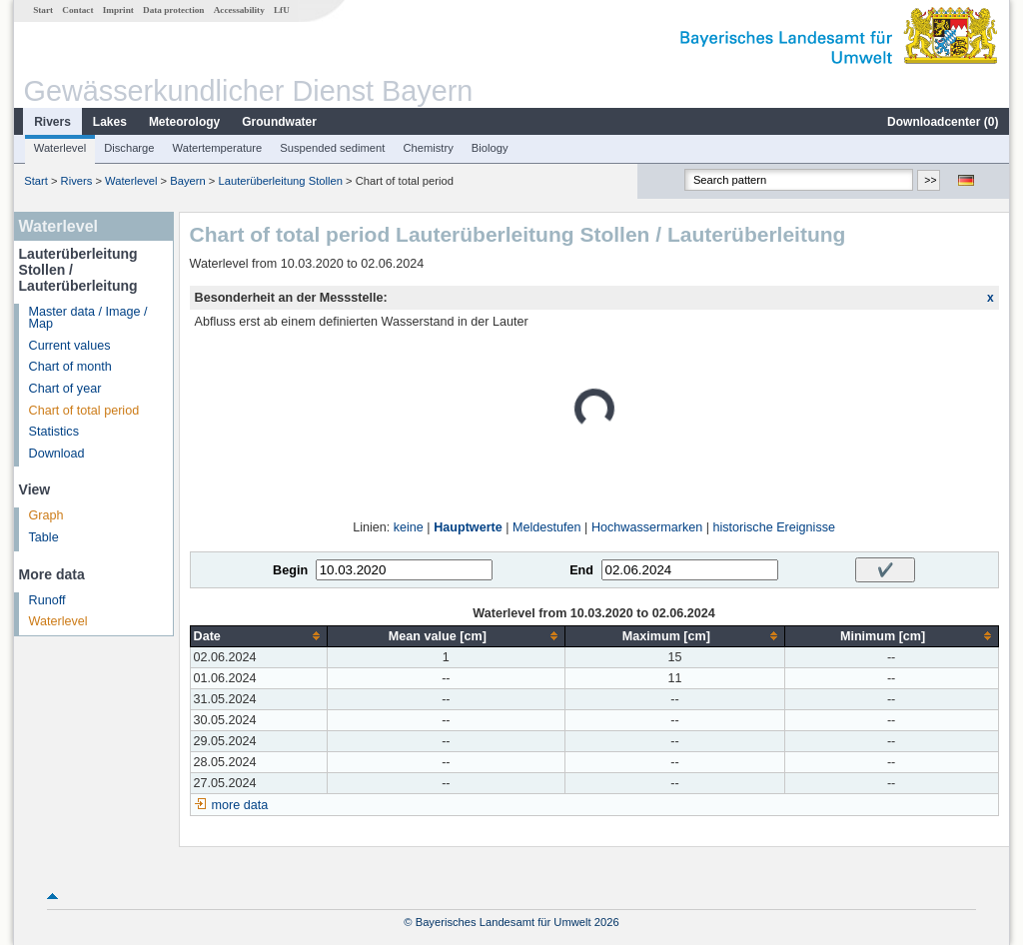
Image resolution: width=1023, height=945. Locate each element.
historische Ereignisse (773, 527)
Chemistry (428, 148)
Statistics (54, 432)
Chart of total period (84, 411)
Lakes (110, 122)
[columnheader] (258, 635)
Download (57, 454)
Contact (77, 10)
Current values (70, 346)
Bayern (187, 181)
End (581, 570)
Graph (46, 515)
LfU (282, 10)
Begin (290, 570)
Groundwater (279, 122)
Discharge (129, 148)
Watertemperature (218, 148)
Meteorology (184, 122)
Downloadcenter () (942, 122)
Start (43, 10)
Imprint (118, 10)
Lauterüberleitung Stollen (280, 181)
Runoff (47, 600)
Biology (490, 148)
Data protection (173, 10)
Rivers (52, 122)
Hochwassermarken (646, 527)
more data (240, 805)
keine (409, 527)
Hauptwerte (468, 527)
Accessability (239, 10)
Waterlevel (60, 148)
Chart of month (70, 367)
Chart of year (65, 389)
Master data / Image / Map (88, 318)
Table (44, 537)
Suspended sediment (332, 148)
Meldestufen (546, 527)
